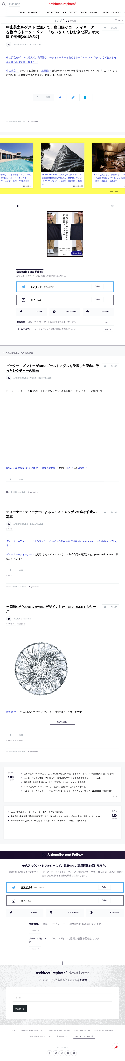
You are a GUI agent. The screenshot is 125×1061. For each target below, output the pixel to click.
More (106, 322)
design (17, 619)
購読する (19, 1008)
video (33, 378)
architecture (21, 44)
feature (27, 619)
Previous (111, 191)
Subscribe (105, 311)
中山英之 (11, 70)
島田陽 (45, 70)
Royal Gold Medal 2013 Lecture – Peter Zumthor (30, 468)
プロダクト (11, 624)
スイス (10, 529)
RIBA (67, 468)
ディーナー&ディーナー (19, 554)
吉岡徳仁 (21, 624)
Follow (97, 286)
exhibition (35, 44)
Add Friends (70, 311)
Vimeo (81, 468)
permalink (34, 121)
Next (116, 191)
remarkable (44, 378)
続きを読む (62, 722)
